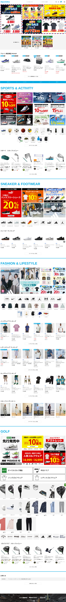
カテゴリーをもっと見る (33, 145)
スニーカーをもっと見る (33, 253)
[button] (65, 65)
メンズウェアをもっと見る (33, 343)
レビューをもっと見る (33, 174)
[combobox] (33, 2)
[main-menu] (64, 2)
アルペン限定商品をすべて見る (33, 76)
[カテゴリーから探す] (46, 2)
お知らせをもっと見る (33, 583)
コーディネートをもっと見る (33, 421)
